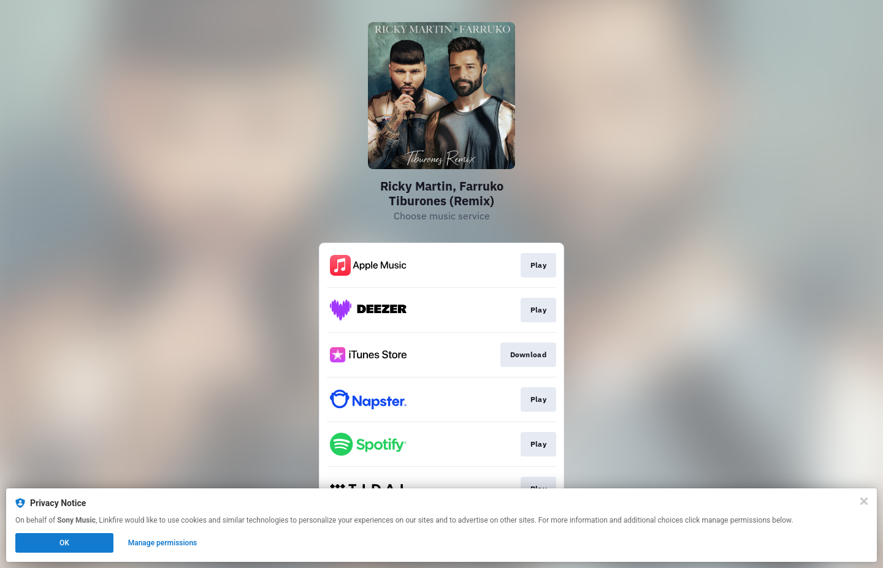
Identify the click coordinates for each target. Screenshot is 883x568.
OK (64, 543)
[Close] (864, 501)
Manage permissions (162, 543)
